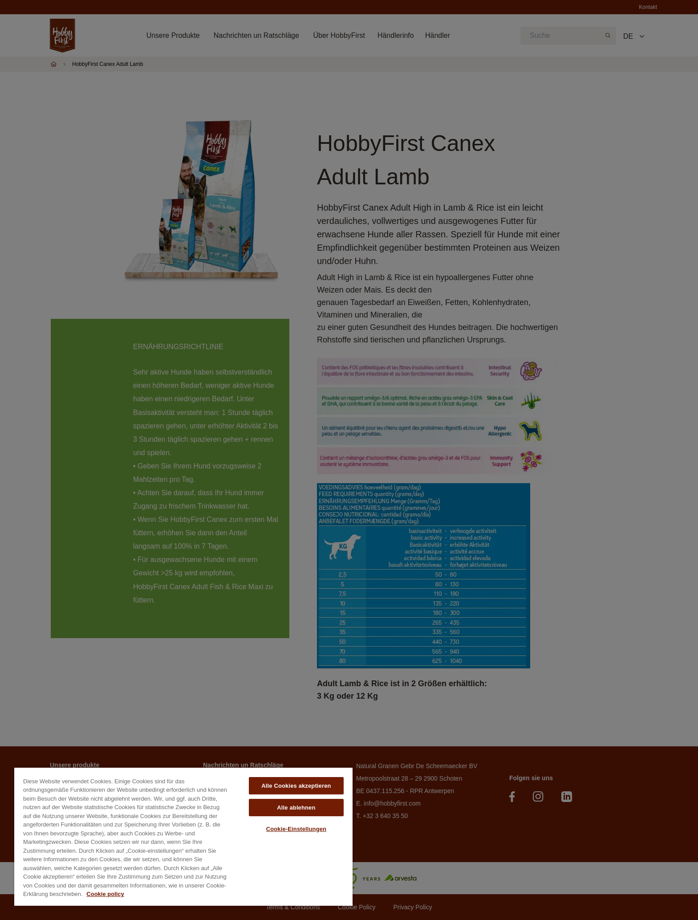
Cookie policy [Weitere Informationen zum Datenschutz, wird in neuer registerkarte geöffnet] (105, 894)
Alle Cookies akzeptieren (296, 785)
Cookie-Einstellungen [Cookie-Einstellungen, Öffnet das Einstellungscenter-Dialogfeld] (296, 829)
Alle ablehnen (296, 807)
